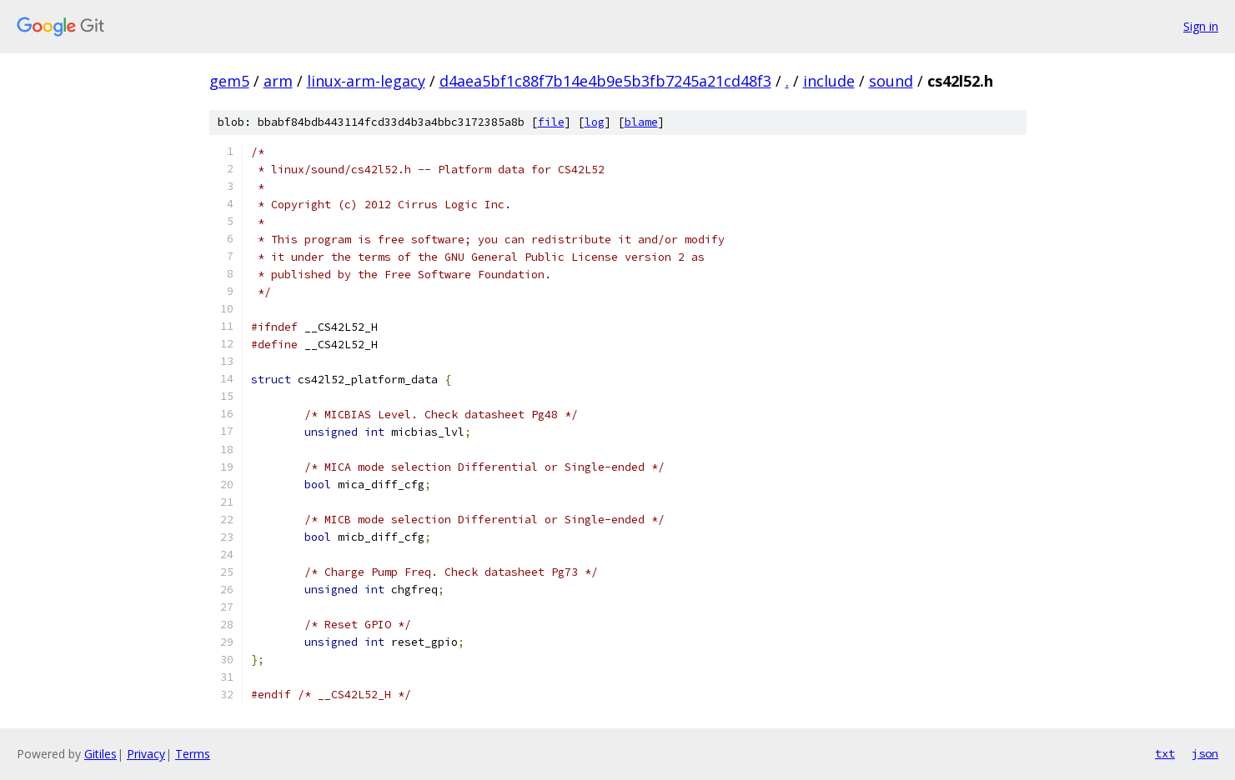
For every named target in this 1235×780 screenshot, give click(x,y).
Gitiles (100, 754)
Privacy (146, 754)
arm (278, 81)
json (1205, 753)
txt (1165, 753)
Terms (192, 754)
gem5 (229, 81)
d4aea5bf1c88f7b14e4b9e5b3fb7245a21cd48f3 (605, 81)
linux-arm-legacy (366, 81)
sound (891, 81)
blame (641, 122)
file (551, 122)
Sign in (1200, 26)
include (829, 81)
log (595, 122)
